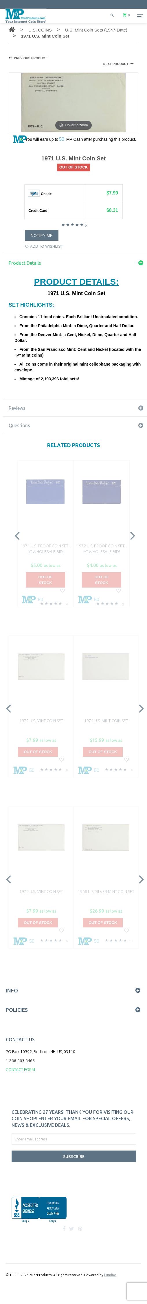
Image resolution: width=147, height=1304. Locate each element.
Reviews (17, 408)
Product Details (25, 263)
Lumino (110, 1275)
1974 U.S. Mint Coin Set (106, 720)
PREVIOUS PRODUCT (30, 58)
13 (131, 941)
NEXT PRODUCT (115, 64)
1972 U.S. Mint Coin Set (41, 720)
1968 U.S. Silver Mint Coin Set (106, 891)
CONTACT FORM (20, 1069)
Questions (19, 425)
